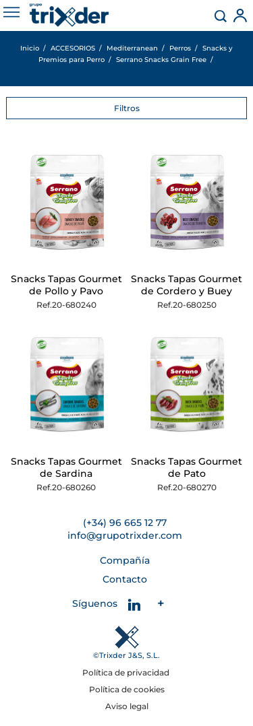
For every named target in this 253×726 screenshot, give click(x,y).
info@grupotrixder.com (124, 535)
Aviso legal (126, 706)
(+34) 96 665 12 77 (125, 523)
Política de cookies (127, 689)
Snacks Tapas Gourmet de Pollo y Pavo (66, 285)
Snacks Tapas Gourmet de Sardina (66, 467)
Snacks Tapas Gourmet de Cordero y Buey (186, 285)
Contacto (125, 579)
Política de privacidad (126, 672)
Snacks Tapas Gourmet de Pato (186, 467)
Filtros (127, 108)
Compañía (125, 560)
